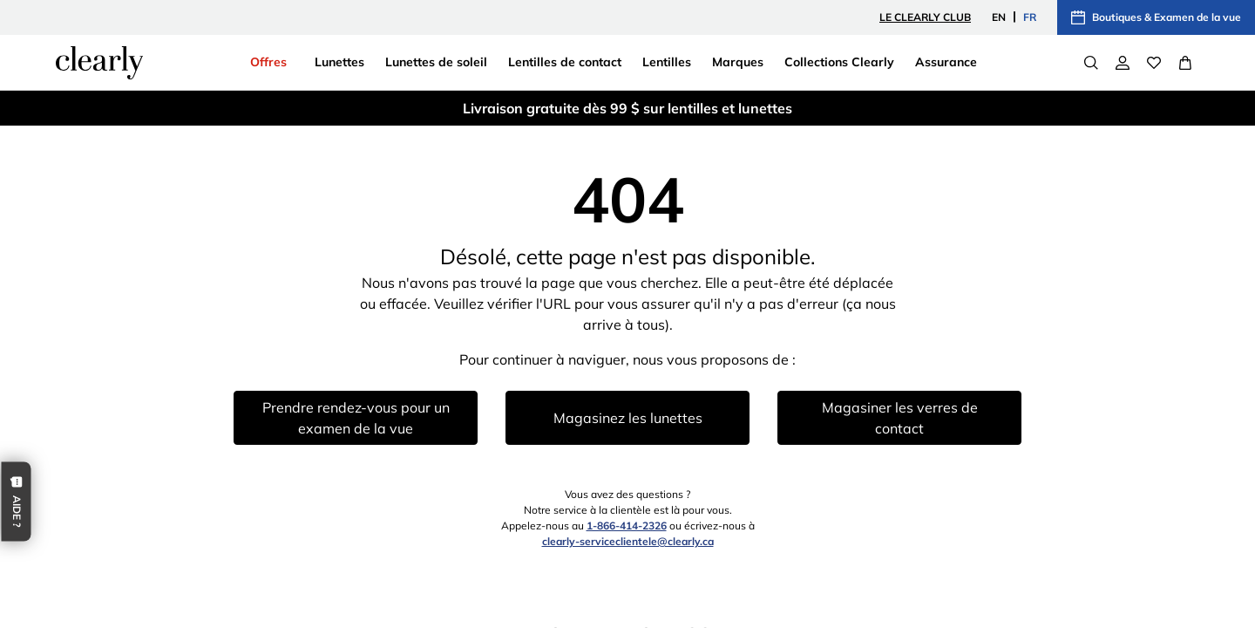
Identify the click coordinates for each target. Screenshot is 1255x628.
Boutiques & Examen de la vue (1156, 17)
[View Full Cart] (1185, 63)
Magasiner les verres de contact (900, 418)
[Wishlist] (1154, 63)
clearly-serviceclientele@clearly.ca (628, 541)
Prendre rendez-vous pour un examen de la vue (356, 418)
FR (1029, 17)
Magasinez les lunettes (627, 418)
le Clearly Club (925, 17)
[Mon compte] (1122, 63)
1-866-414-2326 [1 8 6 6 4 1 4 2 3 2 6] (627, 525)
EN (999, 17)
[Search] (1091, 63)
